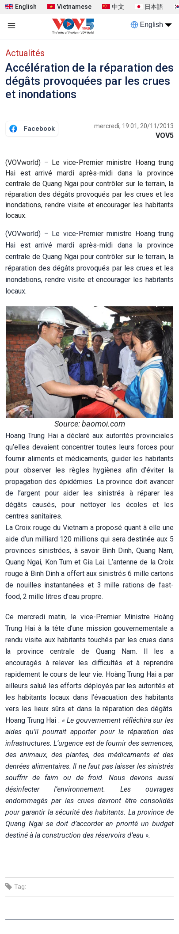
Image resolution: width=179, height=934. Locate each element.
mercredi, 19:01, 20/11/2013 (134, 126)
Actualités (25, 53)
